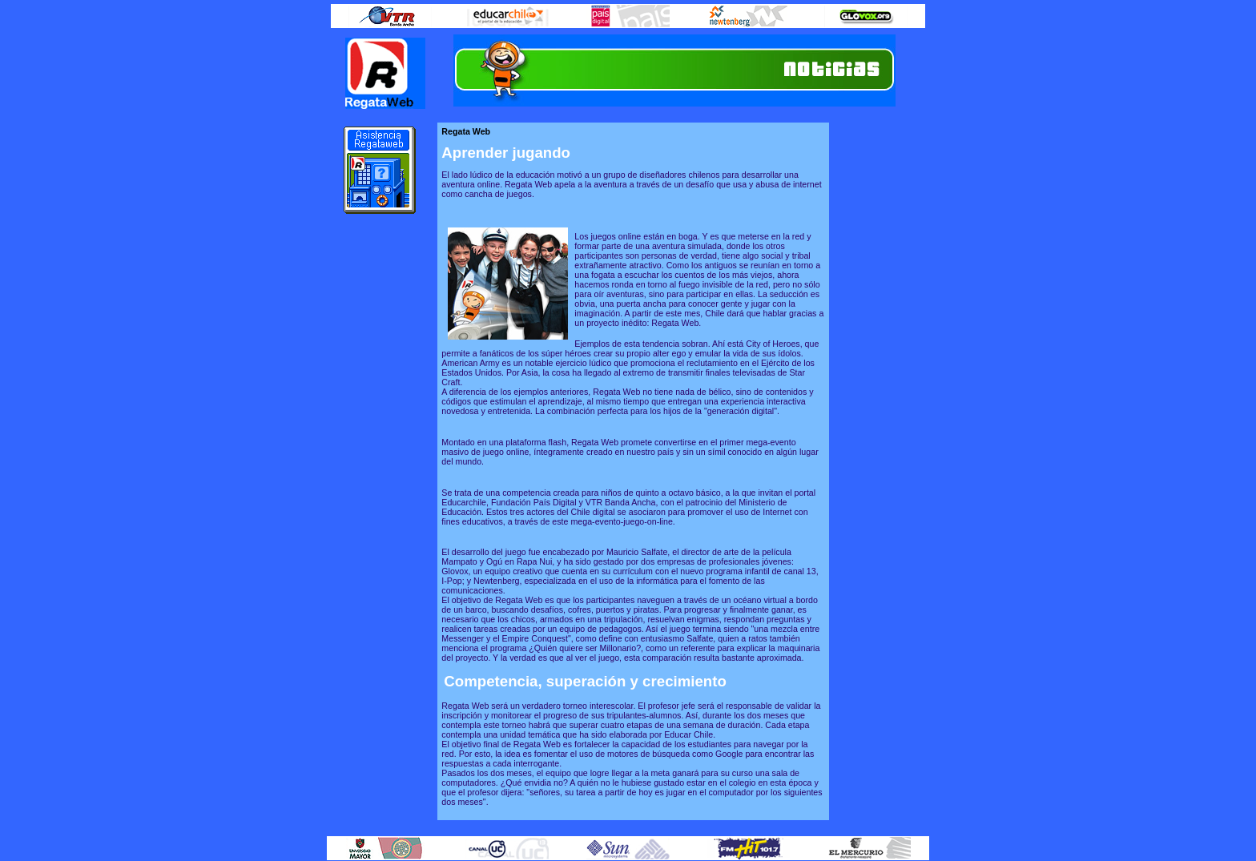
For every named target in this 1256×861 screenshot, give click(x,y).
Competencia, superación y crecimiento (585, 681)
